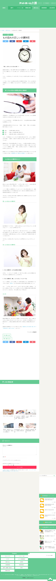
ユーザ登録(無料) (46, 3)
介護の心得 (7, 335)
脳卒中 (12, 7)
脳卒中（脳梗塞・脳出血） (7, 569)
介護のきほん (36, 7)
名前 (4, 458)
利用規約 (24, 579)
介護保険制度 (44, 7)
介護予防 (21, 563)
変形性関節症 (21, 566)
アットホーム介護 (28, 3)
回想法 (11, 283)
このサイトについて (30, 579)
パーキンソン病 (20, 7)
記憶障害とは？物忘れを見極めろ (18, 153)
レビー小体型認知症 (21, 560)
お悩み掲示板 (52, 7)
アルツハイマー (7, 557)
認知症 (4, 7)
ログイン (39, 3)
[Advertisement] (28, 19)
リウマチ (7, 560)
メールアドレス (6, 461)
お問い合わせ (53, 3)
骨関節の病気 (28, 7)
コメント (4, 446)
